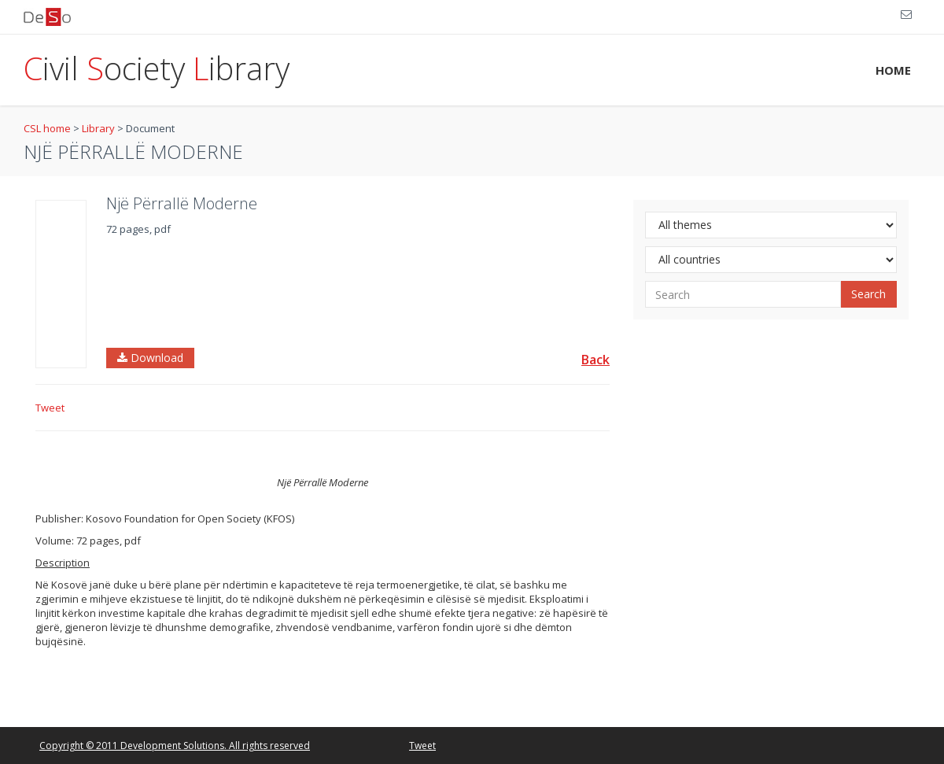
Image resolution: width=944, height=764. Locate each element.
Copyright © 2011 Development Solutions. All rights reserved (174, 745)
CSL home (47, 128)
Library (98, 128)
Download (150, 357)
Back (595, 359)
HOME (893, 70)
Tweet (50, 407)
